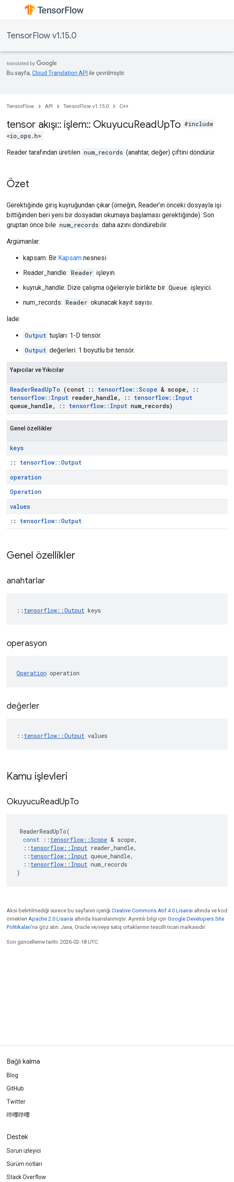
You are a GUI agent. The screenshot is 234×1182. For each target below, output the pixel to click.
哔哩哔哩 (18, 1115)
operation (26, 477)
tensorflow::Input (39, 398)
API (49, 106)
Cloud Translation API (60, 73)
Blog (12, 1075)
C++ (124, 106)
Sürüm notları (24, 1164)
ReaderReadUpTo (35, 389)
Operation (26, 492)
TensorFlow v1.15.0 (42, 36)
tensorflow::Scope (127, 389)
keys (16, 448)
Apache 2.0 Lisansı (50, 919)
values (20, 506)
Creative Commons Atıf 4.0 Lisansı (152, 910)
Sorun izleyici (24, 1150)
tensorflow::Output (51, 462)
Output (35, 335)
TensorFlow (20, 106)
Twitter (16, 1101)
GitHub (15, 1088)
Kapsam (70, 258)
